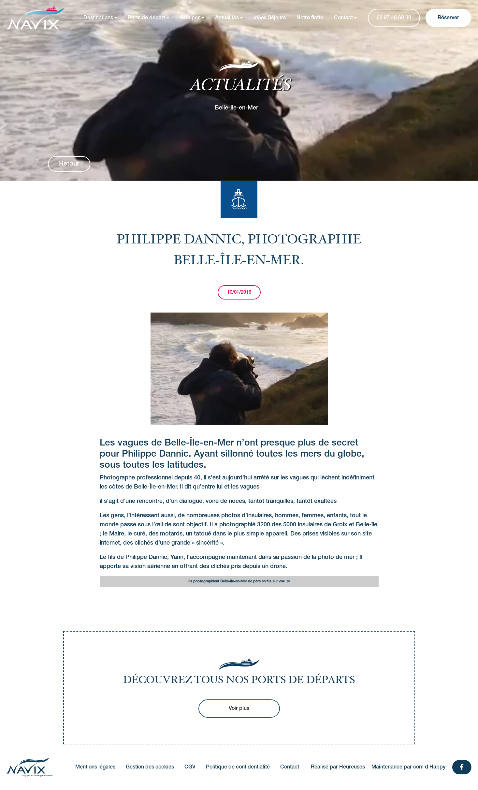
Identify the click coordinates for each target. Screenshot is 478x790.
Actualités (227, 18)
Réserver (448, 18)
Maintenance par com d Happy (408, 767)
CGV (190, 767)
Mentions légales (95, 767)
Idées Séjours (269, 18)
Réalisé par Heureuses (338, 767)
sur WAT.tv (239, 581)
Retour (69, 164)
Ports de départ (146, 18)
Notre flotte (310, 18)
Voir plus (239, 708)
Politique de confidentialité (238, 767)
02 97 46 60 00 (394, 18)
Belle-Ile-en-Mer (236, 107)
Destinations (98, 18)
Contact (343, 18)
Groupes (190, 18)
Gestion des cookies (150, 767)
